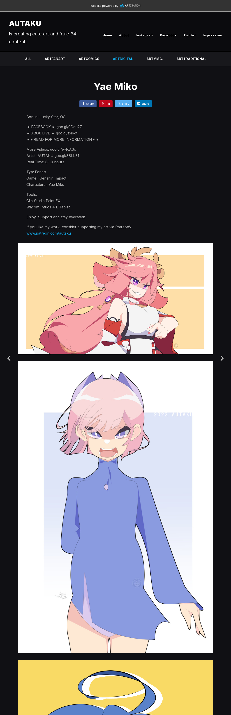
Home (107, 35)
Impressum (212, 35)
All (28, 59)
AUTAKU (25, 23)
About (124, 35)
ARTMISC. (154, 59)
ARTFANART (55, 59)
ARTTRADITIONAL (191, 59)
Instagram (144, 35)
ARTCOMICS (89, 59)
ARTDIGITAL (123, 59)
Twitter (189, 35)
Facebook (168, 35)
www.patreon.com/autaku (48, 233)
